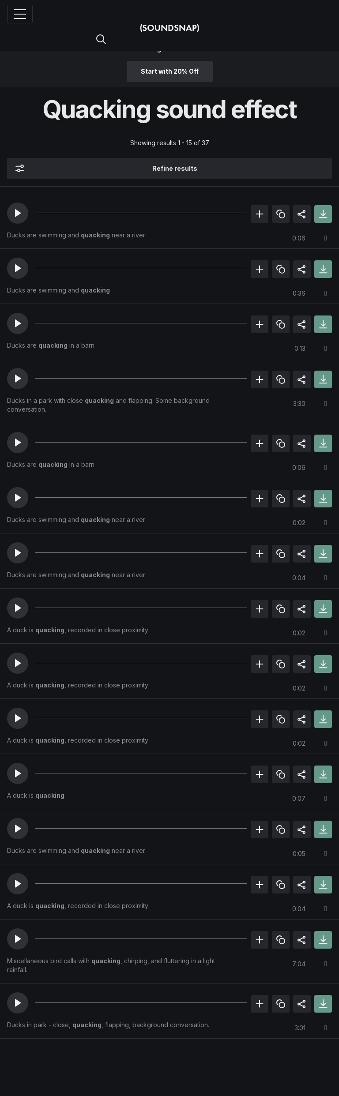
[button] (17, 213)
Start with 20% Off (170, 71)
